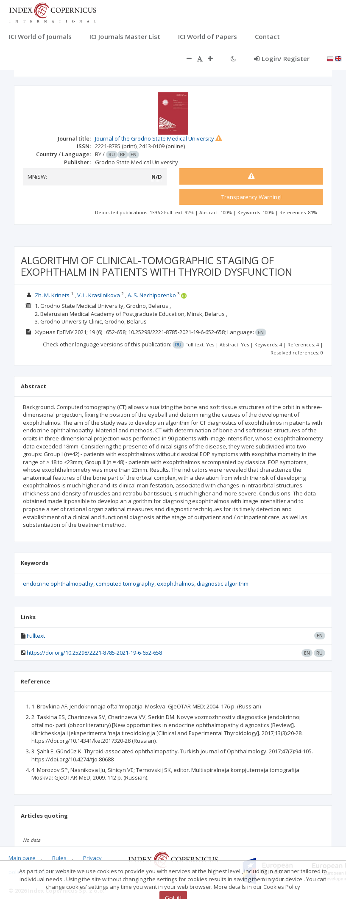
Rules (59, 858)
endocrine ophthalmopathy (58, 583)
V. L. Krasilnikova (98, 295)
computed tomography (125, 583)
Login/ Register (282, 58)
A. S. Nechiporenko (152, 295)
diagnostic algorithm (222, 583)
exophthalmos (175, 583)
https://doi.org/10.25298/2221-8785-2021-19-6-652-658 (94, 652)
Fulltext (36, 635)
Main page (22, 858)
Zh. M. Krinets (52, 295)
